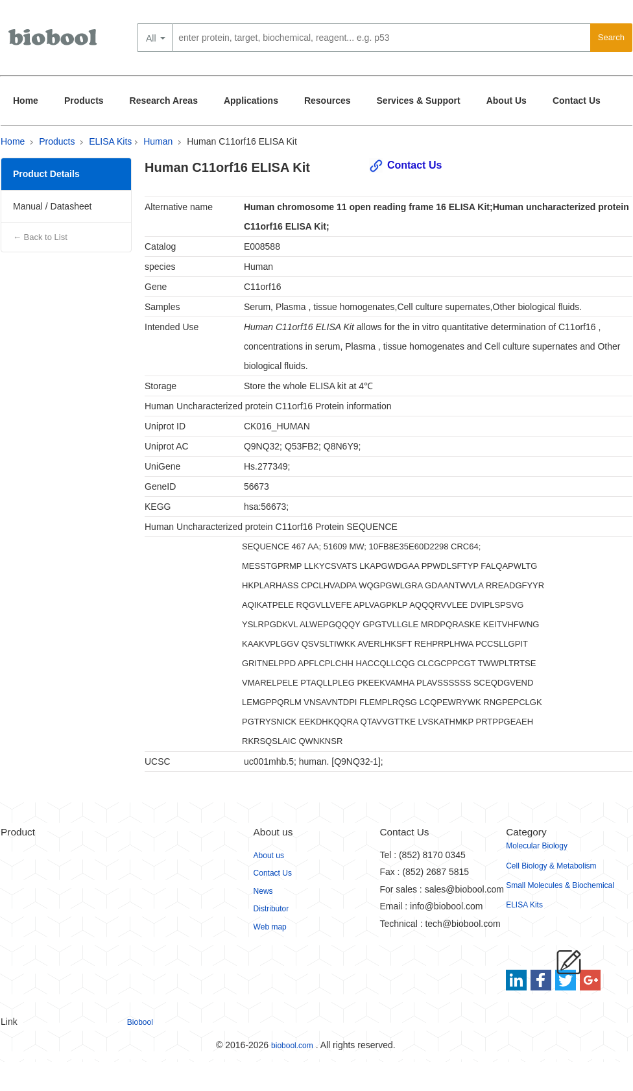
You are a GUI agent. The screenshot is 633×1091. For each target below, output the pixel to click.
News (263, 891)
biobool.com (292, 1045)
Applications (251, 100)
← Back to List (40, 237)
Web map (270, 926)
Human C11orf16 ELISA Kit (242, 141)
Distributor (271, 908)
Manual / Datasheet (52, 206)
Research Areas (164, 100)
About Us (506, 100)
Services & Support (418, 100)
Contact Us (577, 100)
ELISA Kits (110, 141)
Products (84, 100)
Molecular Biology (536, 845)
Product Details (46, 174)
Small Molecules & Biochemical (560, 885)
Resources (327, 100)
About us (269, 855)
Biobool (140, 1022)
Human (158, 141)
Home (25, 100)
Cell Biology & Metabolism (551, 865)
